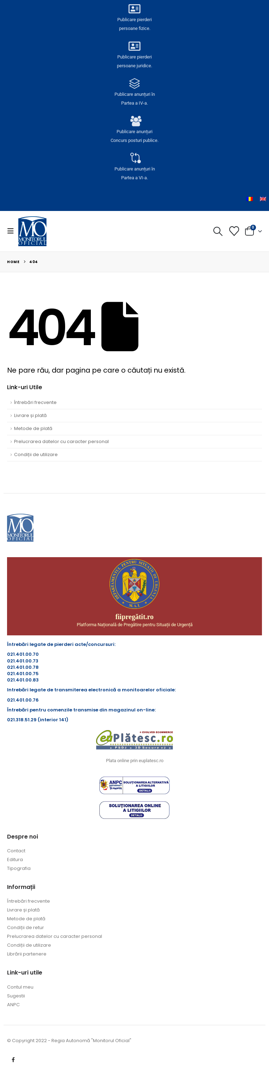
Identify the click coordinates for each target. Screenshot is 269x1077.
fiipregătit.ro (134, 617)
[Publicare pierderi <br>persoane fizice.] (134, 9)
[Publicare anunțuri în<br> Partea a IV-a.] (134, 84)
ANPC (13, 1004)
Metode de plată (33, 428)
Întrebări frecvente (35, 402)
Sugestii (16, 995)
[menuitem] (249, 199)
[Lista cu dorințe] (234, 231)
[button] (12, 231)
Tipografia (19, 868)
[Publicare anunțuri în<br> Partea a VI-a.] (134, 159)
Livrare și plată (30, 415)
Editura (15, 859)
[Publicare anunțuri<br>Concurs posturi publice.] (134, 121)
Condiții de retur (25, 927)
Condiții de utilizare (36, 454)
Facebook (13, 1059)
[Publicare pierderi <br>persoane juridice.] (134, 47)
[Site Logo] (32, 231)
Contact (16, 850)
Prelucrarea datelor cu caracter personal (61, 441)
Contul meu (20, 987)
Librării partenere (26, 954)
